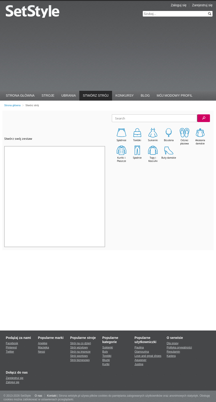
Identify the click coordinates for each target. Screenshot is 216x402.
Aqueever (140, 360)
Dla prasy (173, 343)
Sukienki (107, 347)
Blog (145, 95)
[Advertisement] (108, 56)
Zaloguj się (178, 5)
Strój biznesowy (80, 360)
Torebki (106, 356)
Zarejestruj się (202, 5)
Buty (105, 351)
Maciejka (43, 347)
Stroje (48, 95)
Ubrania (68, 95)
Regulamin (173, 351)
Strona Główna (20, 95)
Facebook (12, 343)
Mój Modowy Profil (175, 95)
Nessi (41, 351)
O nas (38, 395)
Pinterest (11, 347)
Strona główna (12, 105)
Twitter (10, 351)
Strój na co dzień (80, 343)
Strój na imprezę (80, 351)
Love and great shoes (147, 356)
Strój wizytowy (79, 347)
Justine (138, 364)
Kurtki (106, 364)
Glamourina (141, 351)
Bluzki (106, 360)
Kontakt (51, 395)
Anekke (42, 343)
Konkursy (125, 95)
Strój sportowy (79, 356)
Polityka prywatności (179, 347)
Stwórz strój (95, 95)
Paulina (139, 347)
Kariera (171, 356)
